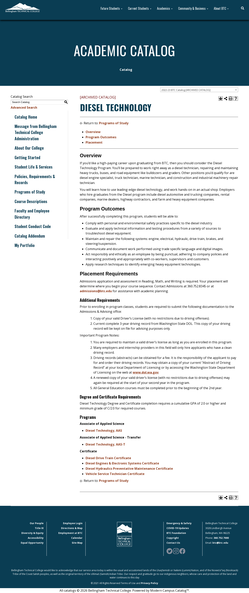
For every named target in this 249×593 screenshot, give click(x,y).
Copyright (173, 538)
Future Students (110, 8)
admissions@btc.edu (96, 291)
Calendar (76, 538)
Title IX (39, 528)
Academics (163, 8)
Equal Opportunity (32, 542)
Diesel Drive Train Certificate (108, 458)
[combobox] (199, 89)
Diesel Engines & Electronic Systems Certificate (122, 463)
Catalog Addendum (30, 236)
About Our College (29, 148)
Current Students (138, 8)
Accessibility (36, 538)
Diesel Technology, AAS (104, 430)
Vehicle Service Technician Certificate (115, 474)
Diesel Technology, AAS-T (105, 444)
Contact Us (173, 542)
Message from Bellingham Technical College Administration (36, 132)
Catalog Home (26, 117)
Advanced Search (24, 107)
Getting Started (27, 157)
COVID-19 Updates (178, 528)
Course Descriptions (31, 201)
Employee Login (72, 523)
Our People (37, 523)
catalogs (70, 590)
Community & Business (192, 8)
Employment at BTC (70, 533)
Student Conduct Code (33, 226)
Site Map (77, 542)
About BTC (220, 8)
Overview (93, 132)
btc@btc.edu (220, 542)
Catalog (126, 69)
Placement (94, 142)
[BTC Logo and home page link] (22, 7)
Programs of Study (30, 192)
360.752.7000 (221, 538)
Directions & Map (71, 528)
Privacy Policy (149, 583)
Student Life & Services (34, 167)
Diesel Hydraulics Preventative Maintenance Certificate (129, 468)
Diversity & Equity (32, 533)
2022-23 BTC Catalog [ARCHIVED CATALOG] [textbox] (185, 90)
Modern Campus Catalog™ (169, 590)
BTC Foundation (176, 533)
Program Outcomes (101, 137)
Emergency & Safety (179, 523)
